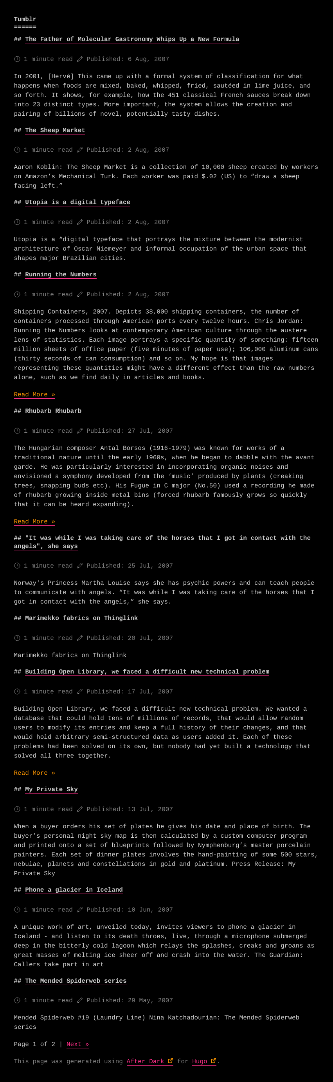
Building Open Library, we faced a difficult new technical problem (147, 671)
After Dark (145, 1061)
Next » (78, 1044)
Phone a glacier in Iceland (74, 890)
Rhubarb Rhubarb (53, 411)
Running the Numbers (60, 274)
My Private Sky (51, 789)
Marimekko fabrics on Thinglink (81, 618)
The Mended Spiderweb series (75, 981)
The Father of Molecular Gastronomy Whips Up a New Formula (132, 39)
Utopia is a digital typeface (77, 202)
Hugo (199, 1061)
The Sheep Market (55, 130)
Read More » (35, 394)
